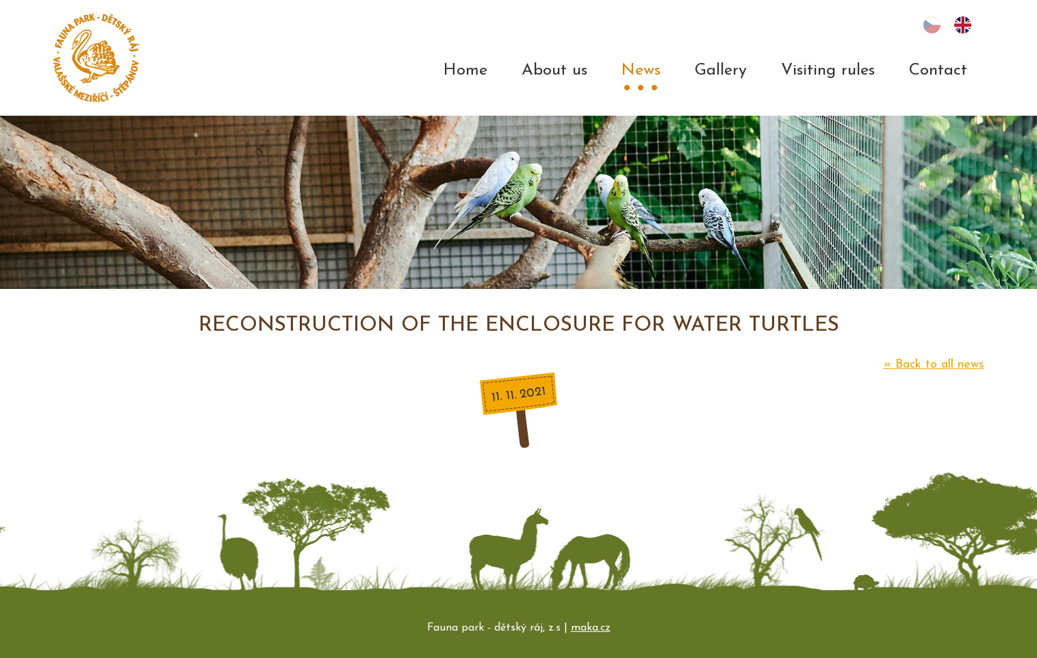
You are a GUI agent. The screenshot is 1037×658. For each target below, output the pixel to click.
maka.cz (591, 627)
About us (554, 70)
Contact (938, 70)
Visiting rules (828, 70)
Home (465, 70)
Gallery (721, 70)
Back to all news (934, 364)
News (641, 70)
